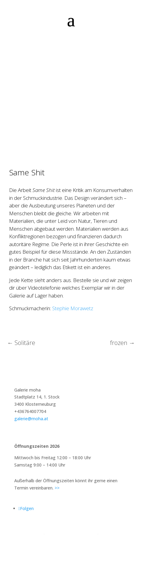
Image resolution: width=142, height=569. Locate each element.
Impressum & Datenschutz (71, 532)
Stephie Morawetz (72, 308)
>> (57, 488)
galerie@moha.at (31, 418)
